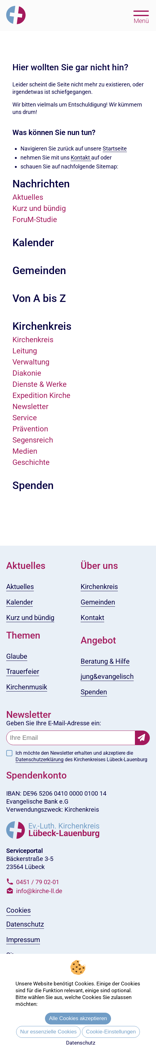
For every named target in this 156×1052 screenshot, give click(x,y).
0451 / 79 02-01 (37, 882)
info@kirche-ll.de (39, 891)
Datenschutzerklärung (40, 759)
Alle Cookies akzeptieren (78, 1018)
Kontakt (81, 157)
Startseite (115, 148)
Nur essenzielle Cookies (48, 1032)
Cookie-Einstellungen (111, 1032)
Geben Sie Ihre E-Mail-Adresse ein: (53, 723)
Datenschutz (80, 1043)
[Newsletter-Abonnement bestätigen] (142, 738)
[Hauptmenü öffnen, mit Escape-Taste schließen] (141, 16)
